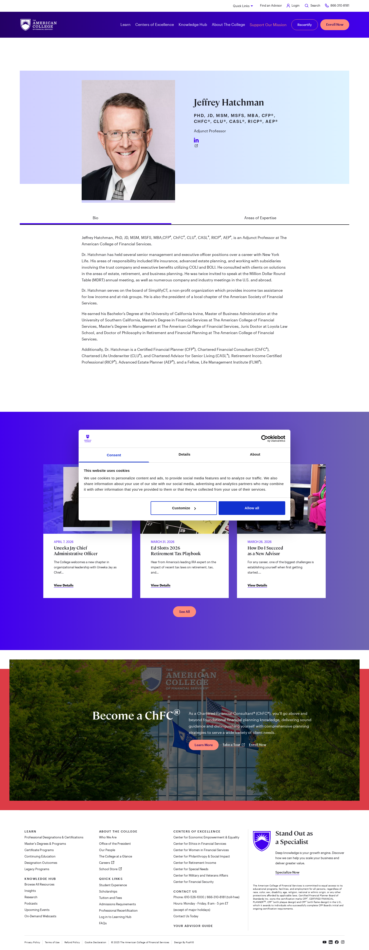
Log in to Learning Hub (115, 916)
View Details (63, 585)
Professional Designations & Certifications (53, 837)
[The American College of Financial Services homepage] (38, 25)
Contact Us (185, 891)
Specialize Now (287, 872)
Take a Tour (234, 745)
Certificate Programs (39, 850)
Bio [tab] (95, 217)
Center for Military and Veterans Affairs (200, 875)
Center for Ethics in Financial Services (199, 843)
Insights (30, 890)
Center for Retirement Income (194, 862)
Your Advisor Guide (193, 925)
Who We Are (107, 837)
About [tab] (255, 454)
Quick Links (241, 6)
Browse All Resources (39, 884)
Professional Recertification (118, 910)
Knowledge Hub (40, 878)
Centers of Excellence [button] (154, 24)
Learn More (204, 745)
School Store (108, 869)
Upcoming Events (36, 909)
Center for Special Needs (190, 869)
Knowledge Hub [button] (193, 24)
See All (184, 612)
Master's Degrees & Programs (45, 843)
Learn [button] (125, 24)
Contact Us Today (185, 916)
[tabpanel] (184, 302)
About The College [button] (228, 24)
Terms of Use (52, 942)
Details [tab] (184, 454)
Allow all (252, 508)
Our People (107, 850)
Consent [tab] (114, 455)
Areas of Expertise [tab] (260, 217)
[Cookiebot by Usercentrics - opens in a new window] (264, 438)
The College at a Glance (115, 856)
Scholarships (108, 891)
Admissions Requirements (117, 904)
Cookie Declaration (95, 942)
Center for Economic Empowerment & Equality (206, 837)
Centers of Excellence (197, 831)
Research (30, 897)
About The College (118, 831)
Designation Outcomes (40, 862)
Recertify (304, 25)
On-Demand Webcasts (40, 916)
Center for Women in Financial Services (201, 850)
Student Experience (113, 885)
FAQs (103, 923)
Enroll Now (334, 24)
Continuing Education (40, 856)
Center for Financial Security (193, 881)
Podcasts (30, 903)
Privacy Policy (32, 942)
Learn (30, 831)
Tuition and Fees (110, 897)
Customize (184, 508)
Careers (105, 862)
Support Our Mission (268, 24)
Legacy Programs (36, 869)
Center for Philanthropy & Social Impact (201, 856)
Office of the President (115, 843)
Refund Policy (72, 942)
